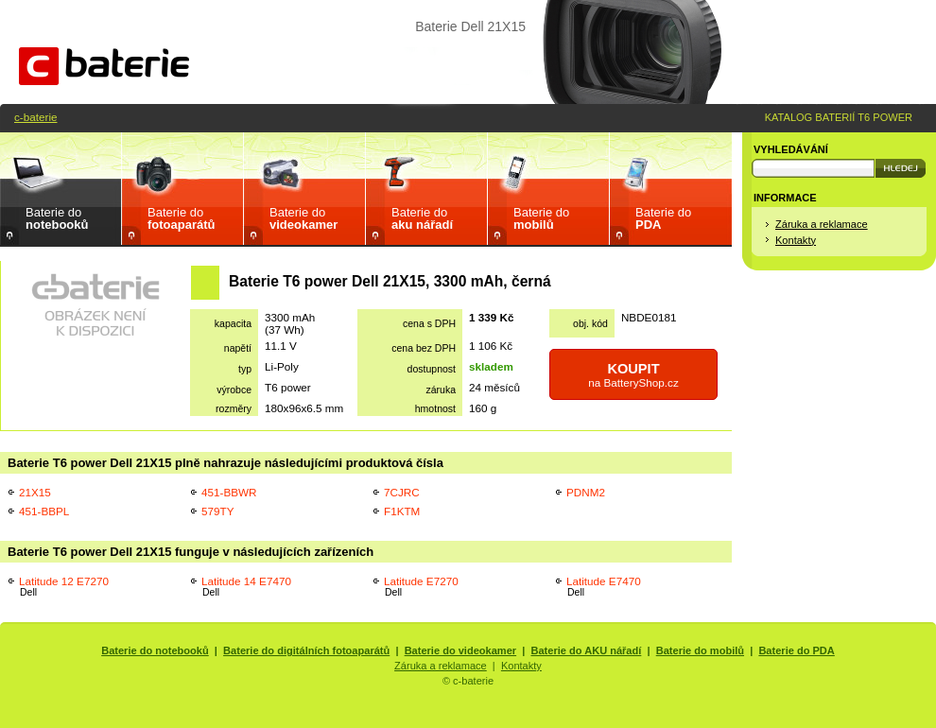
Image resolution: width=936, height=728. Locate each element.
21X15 (35, 492)
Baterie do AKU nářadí (586, 650)
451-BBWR (228, 492)
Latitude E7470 (603, 586)
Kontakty (795, 240)
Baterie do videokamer (461, 650)
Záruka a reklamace (821, 224)
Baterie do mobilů (700, 650)
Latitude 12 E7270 (64, 586)
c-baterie (35, 117)
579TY (217, 511)
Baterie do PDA (796, 650)
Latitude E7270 (421, 586)
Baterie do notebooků (155, 650)
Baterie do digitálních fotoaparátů (306, 650)
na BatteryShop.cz (633, 375)
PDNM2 (585, 492)
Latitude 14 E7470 (246, 586)
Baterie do (57, 218)
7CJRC (402, 492)
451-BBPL (44, 511)
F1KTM (402, 511)
